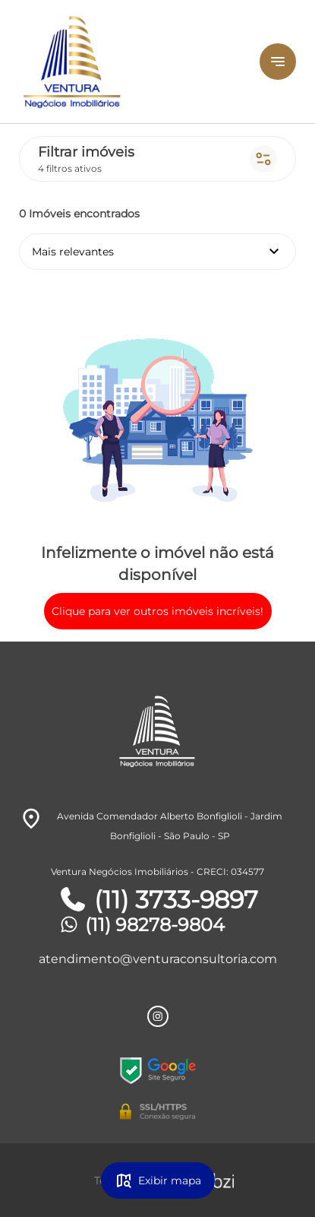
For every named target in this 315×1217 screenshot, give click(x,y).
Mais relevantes (157, 251)
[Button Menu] (278, 61)
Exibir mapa (158, 1180)
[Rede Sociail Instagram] (158, 1016)
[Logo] (123, 61)
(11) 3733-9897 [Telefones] (158, 900)
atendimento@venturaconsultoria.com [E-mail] (158, 959)
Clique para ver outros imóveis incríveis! (157, 611)
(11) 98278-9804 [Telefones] (141, 925)
